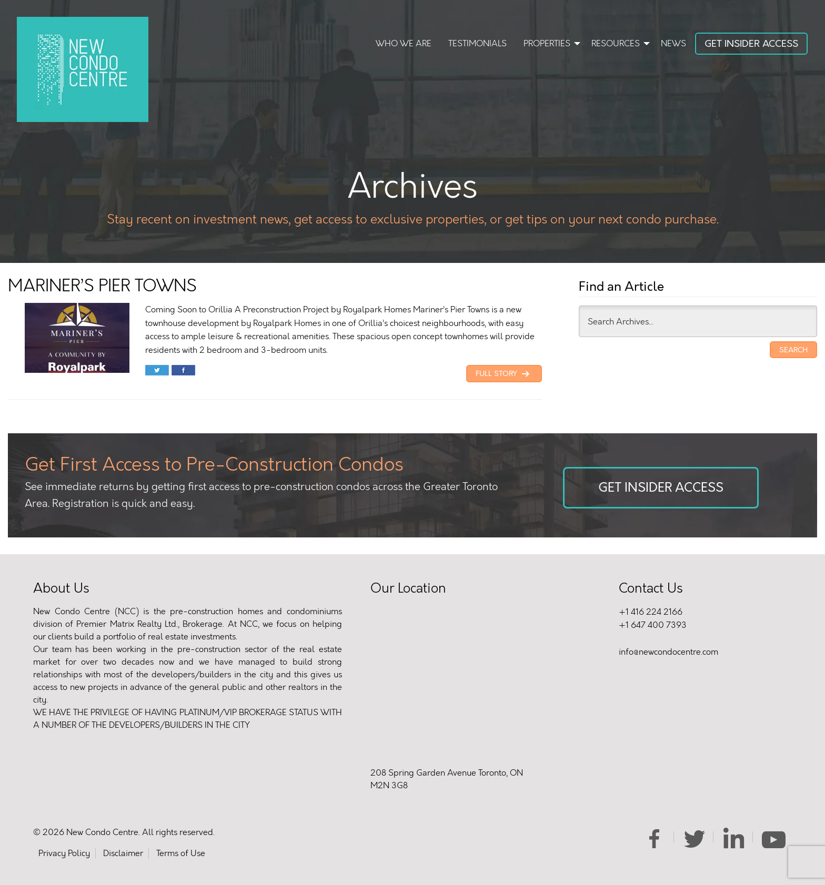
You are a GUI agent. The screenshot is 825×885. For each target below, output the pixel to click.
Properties (547, 43)
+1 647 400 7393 (653, 624)
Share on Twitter (157, 371)
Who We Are (403, 43)
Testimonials (477, 43)
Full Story (504, 374)
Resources (615, 43)
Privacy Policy (64, 853)
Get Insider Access (751, 43)
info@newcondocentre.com (668, 651)
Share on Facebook (183, 371)
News (673, 43)
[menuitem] (403, 44)
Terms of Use (180, 853)
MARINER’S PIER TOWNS (102, 285)
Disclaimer (123, 853)
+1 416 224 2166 (650, 611)
